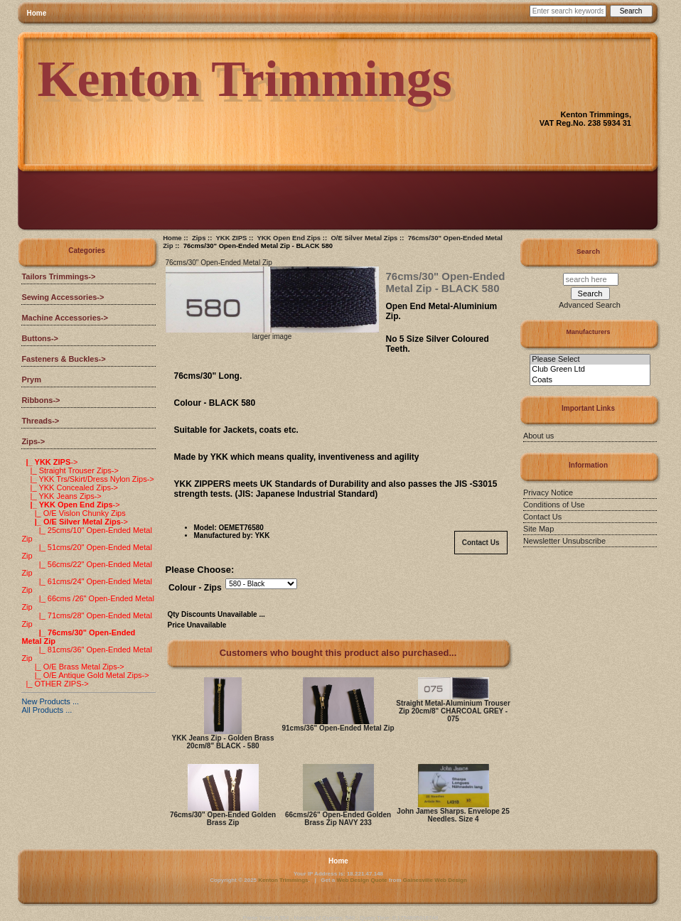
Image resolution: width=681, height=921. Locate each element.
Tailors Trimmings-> (58, 276)
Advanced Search (590, 305)
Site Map (538, 528)
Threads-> (40, 420)
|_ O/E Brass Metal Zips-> (72, 666)
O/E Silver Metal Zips (364, 238)
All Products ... (46, 710)
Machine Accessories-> (64, 317)
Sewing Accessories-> (62, 297)
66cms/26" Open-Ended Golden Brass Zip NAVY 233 (338, 818)
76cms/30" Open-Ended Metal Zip (219, 262)
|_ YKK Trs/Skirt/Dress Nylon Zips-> (87, 479)
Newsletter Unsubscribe (564, 541)
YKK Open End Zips (289, 238)
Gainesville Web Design (435, 880)
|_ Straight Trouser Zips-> (69, 470)
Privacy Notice (548, 492)
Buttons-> (39, 338)
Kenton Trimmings (283, 880)
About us (538, 435)
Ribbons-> (40, 400)
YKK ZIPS (231, 238)
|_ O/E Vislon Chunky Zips (73, 513)
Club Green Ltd (589, 370)
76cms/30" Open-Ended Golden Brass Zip (223, 818)
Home (37, 13)
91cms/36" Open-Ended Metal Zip (337, 728)
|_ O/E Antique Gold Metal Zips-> (85, 675)
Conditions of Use (554, 504)
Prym (31, 379)
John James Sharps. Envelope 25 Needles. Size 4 (453, 815)
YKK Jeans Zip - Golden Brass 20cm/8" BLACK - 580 (223, 742)
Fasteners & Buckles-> (63, 359)
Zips (199, 238)
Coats (589, 380)
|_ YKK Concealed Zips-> (69, 487)
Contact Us (481, 542)
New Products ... (50, 701)
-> (33, 441)
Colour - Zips (195, 588)
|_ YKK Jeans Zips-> (61, 496)
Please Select (589, 360)
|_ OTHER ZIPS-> (54, 683)
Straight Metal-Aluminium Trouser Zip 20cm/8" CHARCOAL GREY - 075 (453, 711)
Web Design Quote (362, 880)
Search (588, 251)
